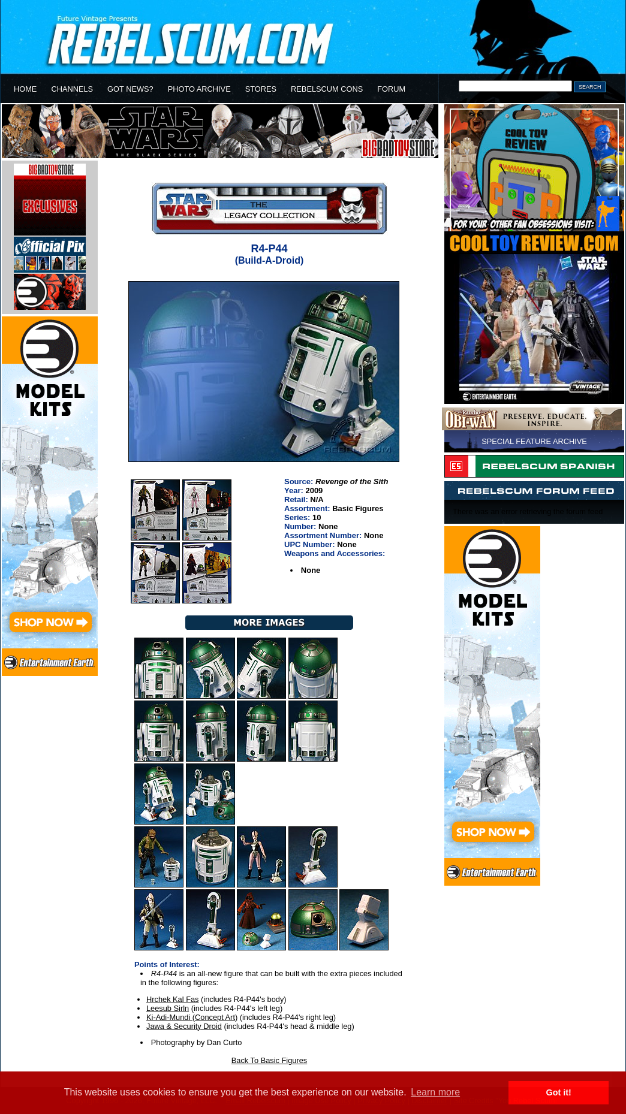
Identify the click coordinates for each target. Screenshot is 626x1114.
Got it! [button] (558, 1092)
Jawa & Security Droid (184, 1026)
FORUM (391, 88)
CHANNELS (72, 88)
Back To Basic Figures (269, 1060)
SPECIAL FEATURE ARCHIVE (534, 441)
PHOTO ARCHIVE (199, 88)
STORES (260, 88)
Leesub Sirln (167, 1008)
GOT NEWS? (130, 88)
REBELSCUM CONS (327, 88)
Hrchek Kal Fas (172, 999)
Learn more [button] (435, 1092)
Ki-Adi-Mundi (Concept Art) (191, 1017)
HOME (25, 88)
